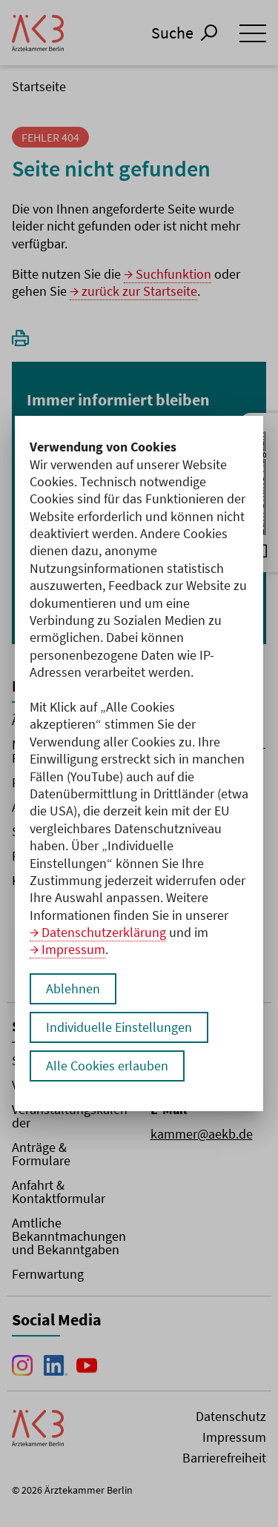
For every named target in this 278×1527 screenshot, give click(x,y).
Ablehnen (73, 988)
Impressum (73, 949)
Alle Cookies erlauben (107, 1065)
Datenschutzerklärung (104, 932)
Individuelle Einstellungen (119, 1027)
